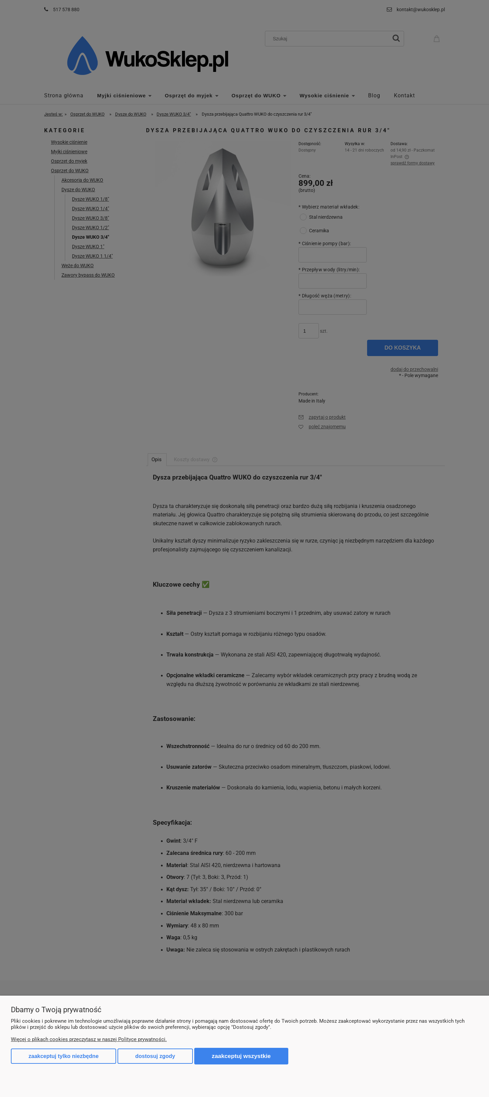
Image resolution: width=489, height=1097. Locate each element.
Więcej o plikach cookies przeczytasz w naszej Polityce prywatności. (89, 1039)
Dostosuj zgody (155, 1056)
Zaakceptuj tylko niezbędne (63, 1056)
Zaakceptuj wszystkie (241, 1056)
